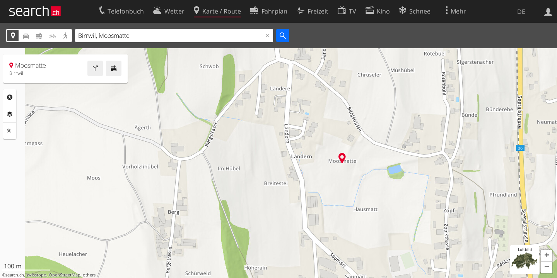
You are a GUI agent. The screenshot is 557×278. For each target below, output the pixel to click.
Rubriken (9, 97)
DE (521, 11)
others (89, 275)
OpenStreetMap (64, 275)
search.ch (14, 275)
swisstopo (36, 275)
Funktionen (9, 131)
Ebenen (9, 114)
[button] (546, 256)
